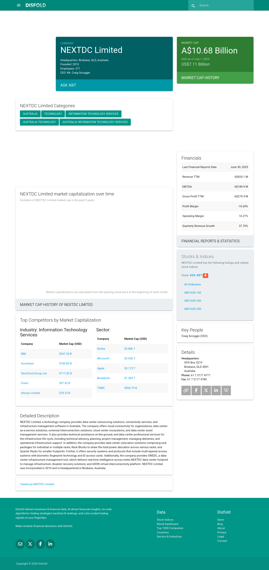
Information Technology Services (93, 113)
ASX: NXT (196, 275)
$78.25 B (64, 393)
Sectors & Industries (169, 536)
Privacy (221, 532)
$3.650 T (129, 358)
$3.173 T (129, 368)
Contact (222, 541)
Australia (30, 113)
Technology (53, 113)
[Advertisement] (134, 23)
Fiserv (24, 383)
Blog (220, 524)
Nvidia (101, 348)
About (221, 528)
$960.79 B (130, 388)
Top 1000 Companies (170, 528)
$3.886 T (129, 348)
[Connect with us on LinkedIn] (50, 544)
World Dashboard (167, 524)
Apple (100, 368)
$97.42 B (64, 383)
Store (220, 519)
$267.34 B (65, 353)
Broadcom (103, 378)
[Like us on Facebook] (41, 544)
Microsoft (103, 358)
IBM (23, 353)
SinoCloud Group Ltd (34, 373)
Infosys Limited (30, 393)
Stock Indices (165, 519)
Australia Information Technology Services (95, 122)
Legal (220, 536)
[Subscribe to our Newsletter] (21, 544)
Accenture (27, 363)
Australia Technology (39, 122)
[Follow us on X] (31, 544)
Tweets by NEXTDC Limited (37, 484)
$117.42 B (65, 373)
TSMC (101, 388)
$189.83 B (65, 363)
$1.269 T (129, 378)
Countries (163, 532)
